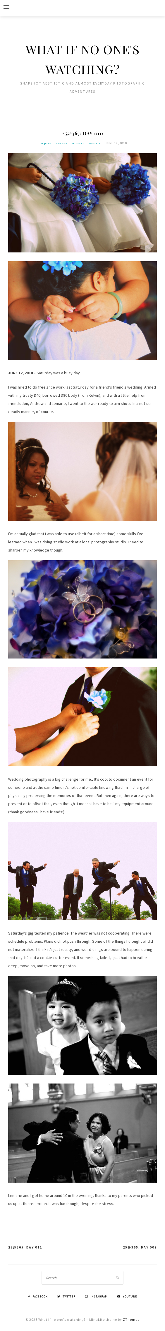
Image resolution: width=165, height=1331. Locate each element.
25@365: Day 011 (25, 1247)
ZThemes (131, 1319)
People (95, 143)
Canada (62, 143)
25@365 (45, 143)
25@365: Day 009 (140, 1247)
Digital (78, 143)
